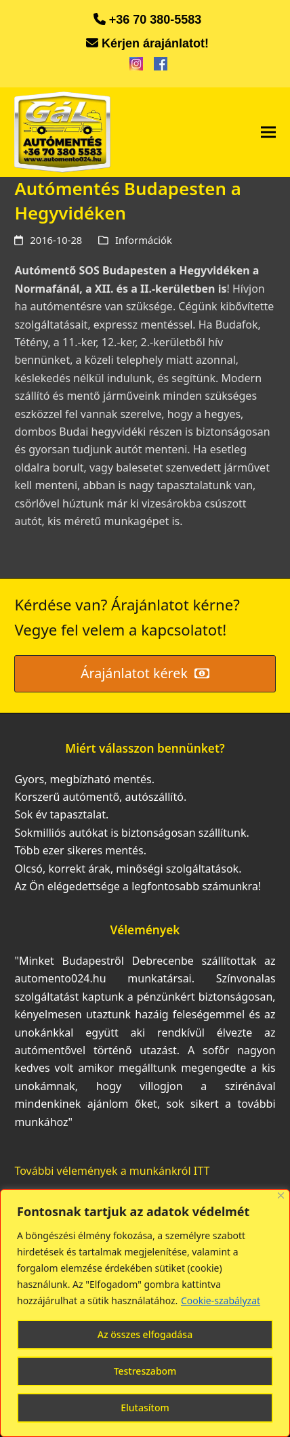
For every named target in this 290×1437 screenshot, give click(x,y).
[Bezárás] (281, 1195)
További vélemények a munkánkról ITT (111, 1170)
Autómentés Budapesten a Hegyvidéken (127, 200)
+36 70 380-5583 (155, 19)
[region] (145, 1313)
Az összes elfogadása (145, 1334)
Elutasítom (145, 1407)
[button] (268, 132)
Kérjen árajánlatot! (155, 43)
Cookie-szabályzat (220, 1300)
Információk (143, 240)
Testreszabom (145, 1371)
